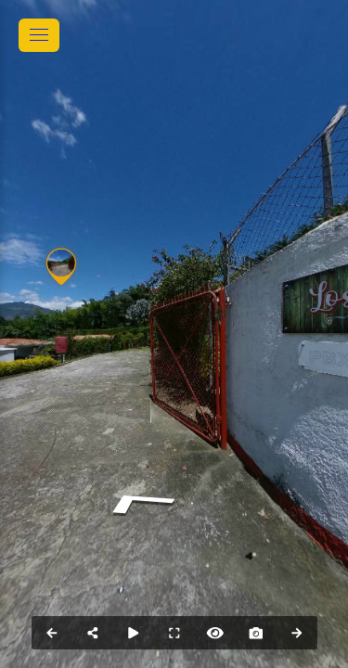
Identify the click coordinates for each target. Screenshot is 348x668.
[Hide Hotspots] (215, 632)
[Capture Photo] (256, 632)
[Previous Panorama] (52, 632)
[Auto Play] (133, 632)
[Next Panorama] (297, 632)
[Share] (92, 632)
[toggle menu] (39, 35)
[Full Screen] (174, 632)
